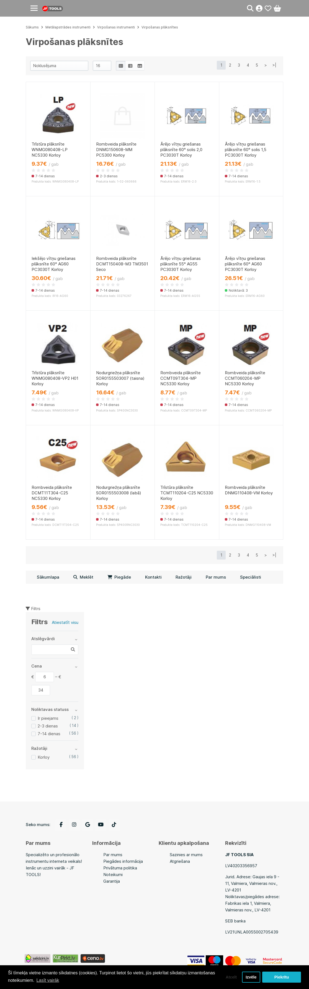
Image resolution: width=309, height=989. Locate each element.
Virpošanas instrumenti (116, 27)
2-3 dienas (48, 726)
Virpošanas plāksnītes (159, 27)
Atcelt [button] (231, 977)
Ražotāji (184, 577)
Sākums (32, 27)
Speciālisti (250, 577)
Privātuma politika (120, 868)
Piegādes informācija (123, 861)
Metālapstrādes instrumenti (68, 27)
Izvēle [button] (251, 977)
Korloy (44, 757)
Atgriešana (180, 861)
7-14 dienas (49, 733)
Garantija (111, 881)
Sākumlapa (48, 577)
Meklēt (83, 577)
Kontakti (153, 577)
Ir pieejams (48, 718)
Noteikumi (113, 874)
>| (274, 65)
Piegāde (119, 577)
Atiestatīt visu (65, 622)
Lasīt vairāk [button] (48, 980)
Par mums (216, 577)
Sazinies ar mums (186, 854)
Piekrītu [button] (281, 977)
